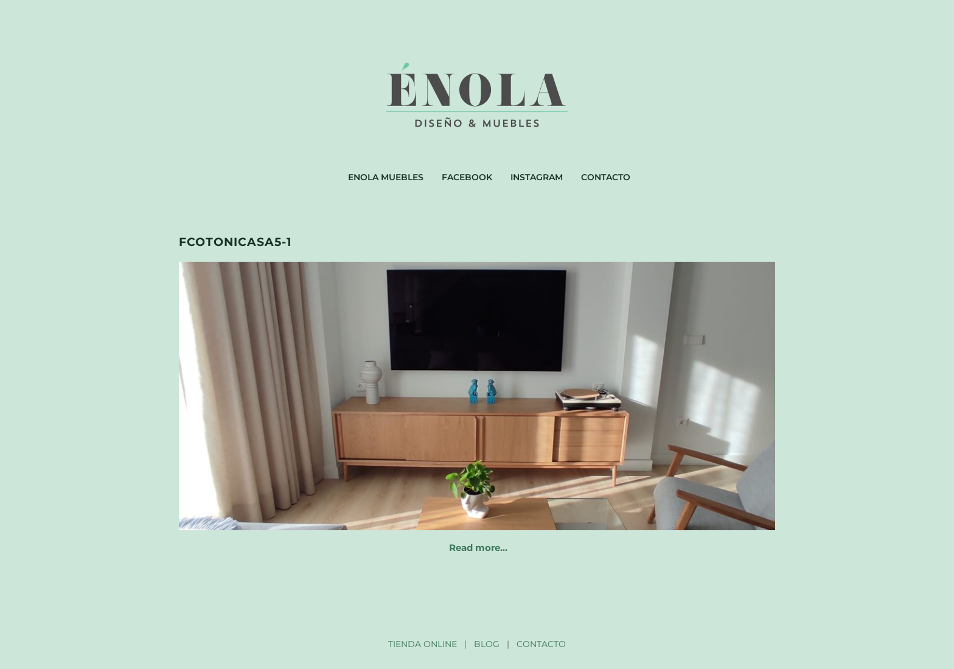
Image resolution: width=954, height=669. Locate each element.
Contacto (605, 177)
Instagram (536, 177)
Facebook (467, 177)
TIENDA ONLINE (422, 644)
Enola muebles (385, 177)
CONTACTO (541, 644)
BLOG (487, 644)
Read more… (478, 547)
